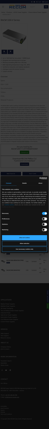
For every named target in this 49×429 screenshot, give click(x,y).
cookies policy (9, 205)
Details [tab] (24, 183)
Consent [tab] (8, 183)
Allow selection (24, 243)
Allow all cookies (24, 237)
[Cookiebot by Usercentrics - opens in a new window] (39, 178)
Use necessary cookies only (24, 249)
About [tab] (40, 183)
